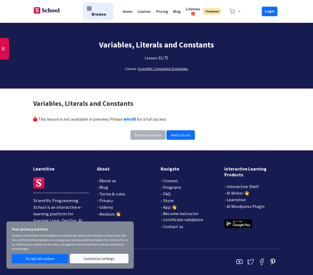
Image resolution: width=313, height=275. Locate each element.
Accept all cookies (40, 258)
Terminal (212, 11)
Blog (177, 11)
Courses (144, 11)
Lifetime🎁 (193, 11)
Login (270, 11)
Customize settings (99, 258)
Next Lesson (180, 135)
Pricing (162, 11)
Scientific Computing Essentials (163, 68)
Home (127, 11)
